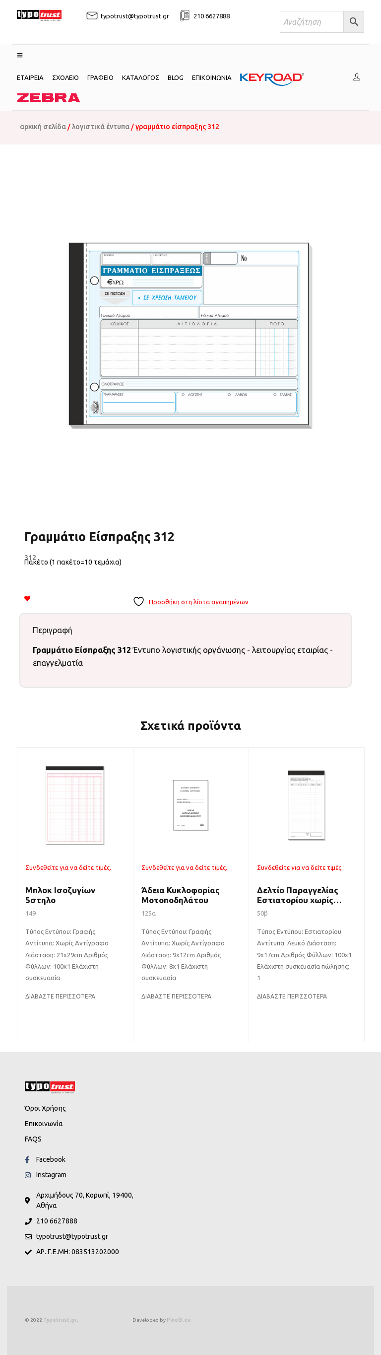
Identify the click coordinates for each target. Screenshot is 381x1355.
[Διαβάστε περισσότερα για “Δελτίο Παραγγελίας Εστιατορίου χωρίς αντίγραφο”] (292, 996)
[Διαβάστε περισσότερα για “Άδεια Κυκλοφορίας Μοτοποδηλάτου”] (176, 996)
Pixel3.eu (178, 1320)
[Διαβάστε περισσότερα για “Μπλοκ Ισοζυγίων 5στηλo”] (60, 996)
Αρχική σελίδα (43, 127)
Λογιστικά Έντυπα (100, 127)
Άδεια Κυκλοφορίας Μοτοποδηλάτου (180, 895)
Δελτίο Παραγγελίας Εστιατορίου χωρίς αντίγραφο (297, 900)
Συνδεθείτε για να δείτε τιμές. (68, 867)
